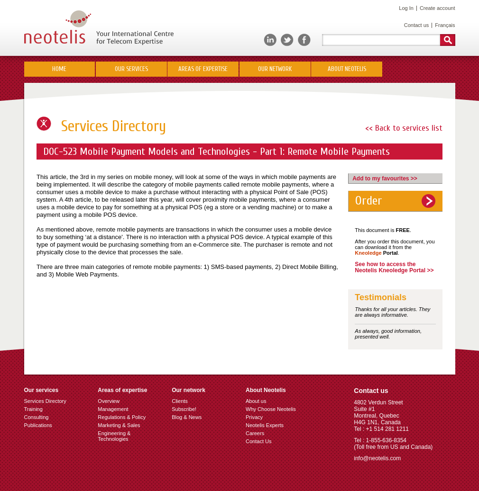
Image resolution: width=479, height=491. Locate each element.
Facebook (304, 40)
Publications (38, 425)
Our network (275, 68)
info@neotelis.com (377, 458)
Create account (437, 8)
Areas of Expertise (203, 68)
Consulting (36, 417)
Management (113, 409)
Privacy (254, 417)
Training (33, 409)
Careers (255, 433)
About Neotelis (347, 68)
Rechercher (447, 40)
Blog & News (187, 417)
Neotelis (99, 27)
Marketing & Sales (119, 425)
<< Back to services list (403, 128)
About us (256, 401)
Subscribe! (184, 409)
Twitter (287, 40)
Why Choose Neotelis (271, 409)
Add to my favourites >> (384, 178)
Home (59, 68)
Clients (180, 401)
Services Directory (45, 401)
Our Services (131, 68)
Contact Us (258, 441)
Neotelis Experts (265, 425)
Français (445, 25)
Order (368, 201)
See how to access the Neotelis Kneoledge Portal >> (394, 267)
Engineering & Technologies (114, 436)
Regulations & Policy (122, 417)
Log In (406, 8)
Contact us (416, 25)
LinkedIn (270, 40)
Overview (109, 401)
